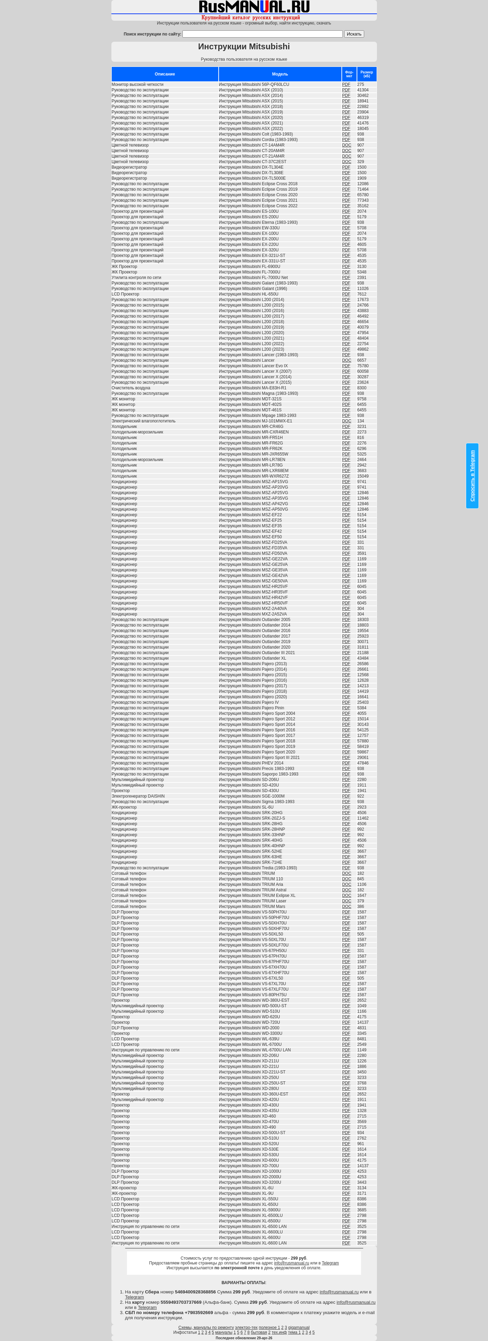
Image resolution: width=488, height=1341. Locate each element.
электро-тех (246, 1327)
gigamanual (299, 1327)
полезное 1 (269, 1327)
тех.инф (279, 1332)
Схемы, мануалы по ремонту (206, 1327)
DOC (346, 145)
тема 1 (294, 1332)
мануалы (223, 1332)
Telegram (330, 1263)
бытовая (259, 1332)
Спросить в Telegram (472, 476)
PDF (346, 84)
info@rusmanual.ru (291, 1263)
